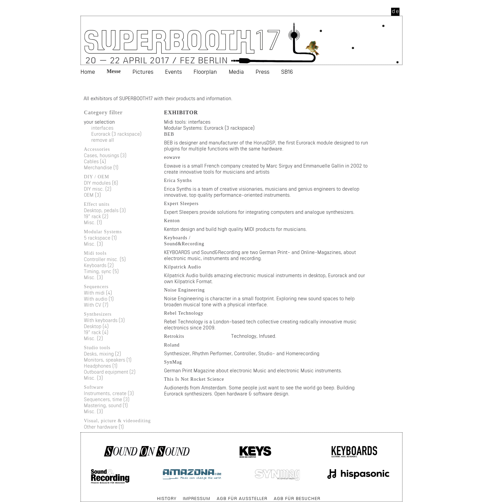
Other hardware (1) (104, 427)
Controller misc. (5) (105, 259)
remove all (102, 140)
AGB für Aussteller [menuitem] (242, 498)
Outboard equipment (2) (110, 372)
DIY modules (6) (101, 183)
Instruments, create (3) (109, 393)
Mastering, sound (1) (106, 405)
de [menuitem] (395, 11)
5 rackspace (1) (100, 238)
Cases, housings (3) (105, 155)
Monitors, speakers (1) (107, 360)
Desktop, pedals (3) (105, 210)
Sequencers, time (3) (106, 399)
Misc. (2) (93, 338)
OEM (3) (92, 195)
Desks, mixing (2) (102, 354)
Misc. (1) (93, 222)
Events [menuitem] (173, 71)
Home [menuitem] (87, 71)
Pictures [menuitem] (142, 71)
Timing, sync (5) (101, 271)
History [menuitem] (166, 498)
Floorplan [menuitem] (205, 71)
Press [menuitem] (262, 71)
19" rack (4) (96, 332)
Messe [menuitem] (114, 71)
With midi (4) (98, 293)
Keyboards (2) (99, 265)
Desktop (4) (96, 326)
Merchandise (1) (101, 167)
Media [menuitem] (236, 71)
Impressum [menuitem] (196, 498)
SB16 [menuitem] (287, 71)
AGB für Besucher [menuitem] (297, 498)
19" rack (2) (96, 216)
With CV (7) (96, 305)
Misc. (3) (93, 244)
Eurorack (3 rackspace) (116, 134)
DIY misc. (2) (97, 189)
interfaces (102, 128)
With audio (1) (99, 299)
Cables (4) (95, 161)
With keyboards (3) (104, 320)
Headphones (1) (100, 366)
